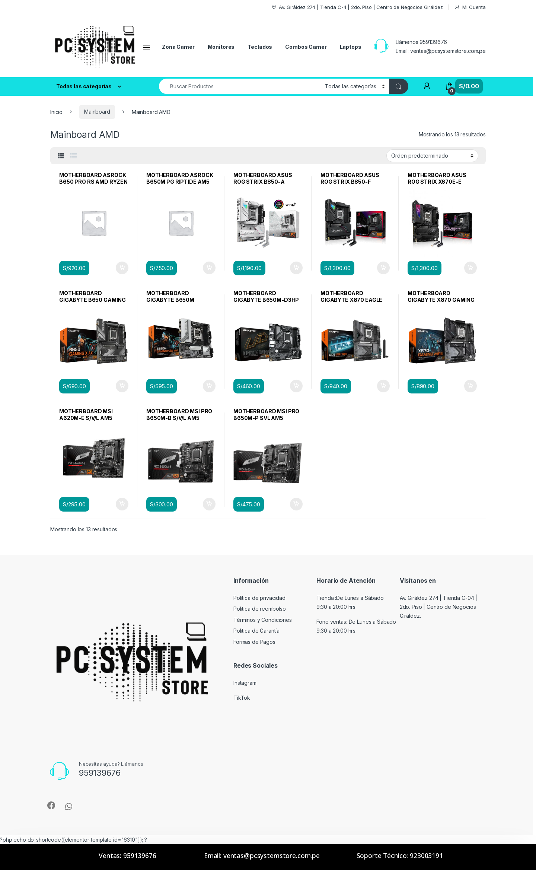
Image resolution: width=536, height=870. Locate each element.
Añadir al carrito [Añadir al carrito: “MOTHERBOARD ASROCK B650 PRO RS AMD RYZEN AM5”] (122, 268)
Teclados (260, 47)
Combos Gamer (305, 47)
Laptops (350, 47)
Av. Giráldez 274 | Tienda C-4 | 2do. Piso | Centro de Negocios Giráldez (357, 7)
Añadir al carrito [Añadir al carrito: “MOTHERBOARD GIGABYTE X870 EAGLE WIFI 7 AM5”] (383, 386)
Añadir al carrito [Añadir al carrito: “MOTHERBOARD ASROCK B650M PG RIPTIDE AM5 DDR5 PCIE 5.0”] (209, 268)
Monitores (221, 47)
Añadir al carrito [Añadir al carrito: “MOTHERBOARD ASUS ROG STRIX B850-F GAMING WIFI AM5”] (383, 268)
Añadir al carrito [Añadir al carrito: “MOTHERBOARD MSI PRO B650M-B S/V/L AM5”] (209, 504)
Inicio (56, 111)
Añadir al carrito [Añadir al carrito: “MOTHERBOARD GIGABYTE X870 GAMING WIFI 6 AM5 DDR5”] (470, 386)
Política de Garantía (256, 630)
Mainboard (97, 111)
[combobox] (240, 86)
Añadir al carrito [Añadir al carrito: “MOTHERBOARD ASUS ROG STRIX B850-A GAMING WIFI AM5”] (296, 268)
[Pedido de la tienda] (432, 155)
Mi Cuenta (470, 7)
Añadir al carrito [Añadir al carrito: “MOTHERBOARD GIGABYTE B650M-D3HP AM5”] (296, 386)
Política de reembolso (259, 608)
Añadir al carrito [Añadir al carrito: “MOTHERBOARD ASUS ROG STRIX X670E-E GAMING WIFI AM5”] (470, 268)
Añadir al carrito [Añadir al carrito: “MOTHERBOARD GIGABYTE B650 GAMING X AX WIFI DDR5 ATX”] (122, 386)
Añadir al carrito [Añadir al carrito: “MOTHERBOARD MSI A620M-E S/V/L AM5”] (122, 504)
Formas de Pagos (254, 642)
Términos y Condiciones (262, 620)
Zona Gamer (178, 47)
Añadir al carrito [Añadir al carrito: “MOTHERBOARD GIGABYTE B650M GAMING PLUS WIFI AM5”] (209, 386)
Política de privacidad (259, 598)
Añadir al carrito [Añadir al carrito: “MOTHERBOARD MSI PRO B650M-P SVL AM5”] (296, 504)
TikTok (241, 698)
